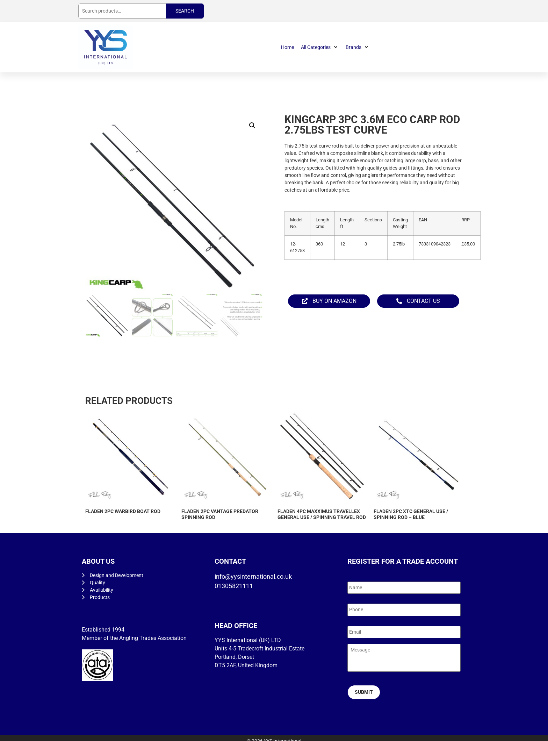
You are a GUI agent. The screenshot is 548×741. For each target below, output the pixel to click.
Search (184, 11)
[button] (319, 47)
